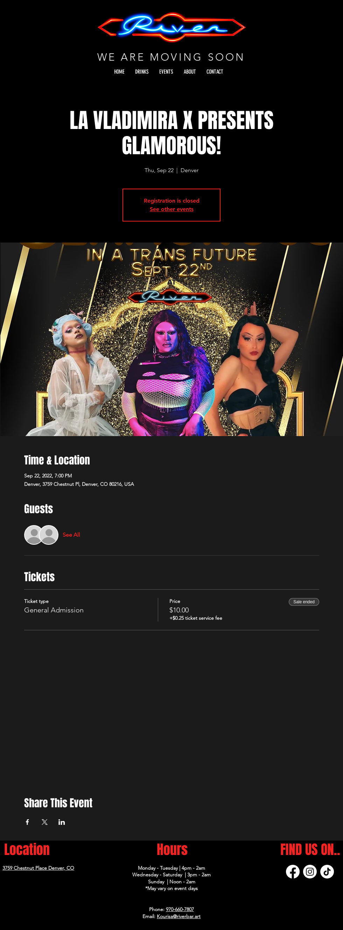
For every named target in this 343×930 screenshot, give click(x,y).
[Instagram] (310, 871)
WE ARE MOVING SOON (171, 57)
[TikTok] (327, 871)
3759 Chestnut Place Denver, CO (38, 868)
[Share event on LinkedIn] (61, 822)
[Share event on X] (44, 822)
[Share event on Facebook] (27, 822)
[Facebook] (293, 871)
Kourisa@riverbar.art (179, 916)
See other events (172, 209)
